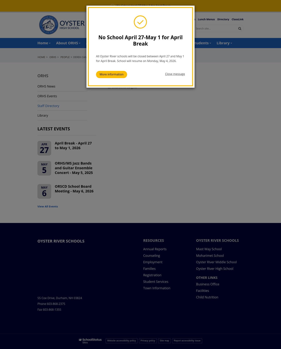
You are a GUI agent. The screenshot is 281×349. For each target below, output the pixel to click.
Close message (175, 74)
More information (112, 74)
